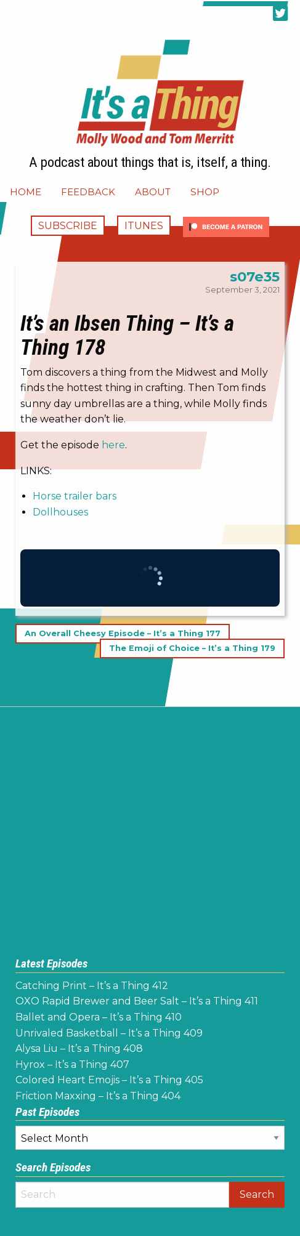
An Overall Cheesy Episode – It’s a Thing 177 (123, 633)
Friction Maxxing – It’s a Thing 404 (97, 1096)
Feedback (88, 192)
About (153, 192)
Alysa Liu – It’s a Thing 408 (79, 1048)
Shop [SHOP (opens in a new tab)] (204, 192)
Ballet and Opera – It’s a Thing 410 (98, 1017)
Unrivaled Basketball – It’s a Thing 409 (109, 1033)
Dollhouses (60, 512)
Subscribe (67, 226)
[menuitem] (25, 191)
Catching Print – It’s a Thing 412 (91, 986)
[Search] (122, 1195)
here (113, 445)
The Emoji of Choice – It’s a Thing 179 (192, 648)
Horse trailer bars (74, 496)
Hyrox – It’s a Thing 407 (72, 1064)
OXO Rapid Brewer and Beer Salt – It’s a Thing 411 (136, 1001)
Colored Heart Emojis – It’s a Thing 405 (109, 1080)
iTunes (143, 226)
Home (25, 192)
